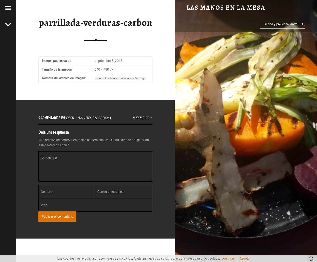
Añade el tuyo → (142, 117)
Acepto (245, 258)
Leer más (228, 258)
